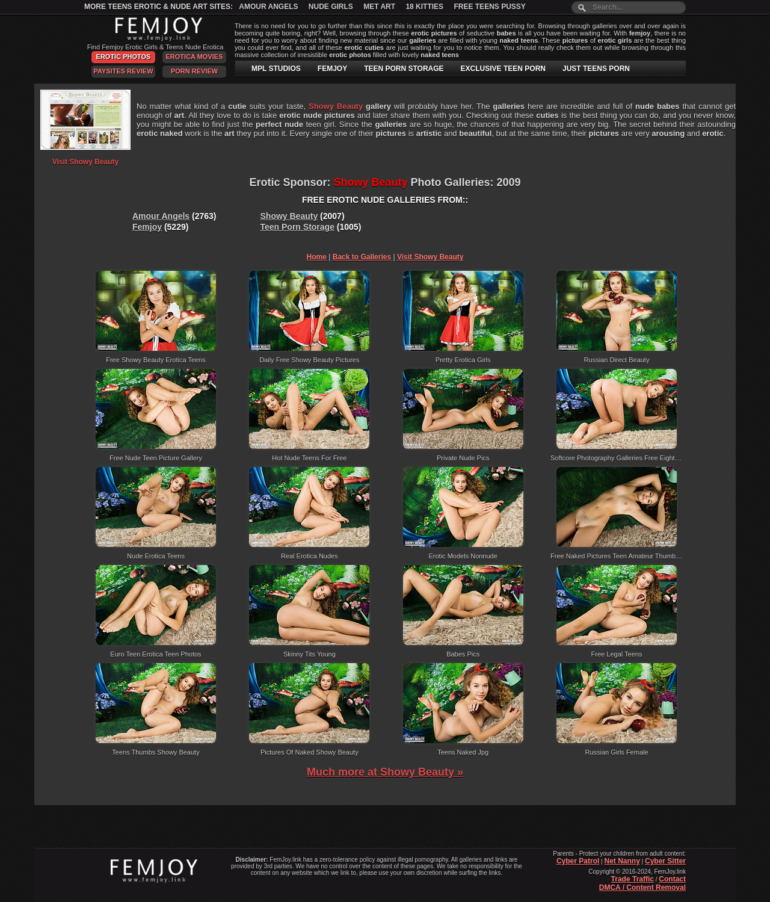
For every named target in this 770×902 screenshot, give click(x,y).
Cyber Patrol (577, 861)
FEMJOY (332, 68)
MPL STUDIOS (276, 68)
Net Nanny (621, 861)
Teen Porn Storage (297, 227)
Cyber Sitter (665, 861)
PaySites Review (123, 71)
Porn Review (194, 71)
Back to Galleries (362, 257)
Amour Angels (268, 6)
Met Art (379, 6)
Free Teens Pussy (489, 6)
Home (317, 257)
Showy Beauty (289, 216)
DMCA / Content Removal (642, 887)
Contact (672, 879)
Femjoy (147, 227)
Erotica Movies (194, 56)
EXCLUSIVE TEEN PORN (503, 68)
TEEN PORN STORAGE (403, 68)
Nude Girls (331, 6)
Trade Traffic (632, 879)
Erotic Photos (123, 56)
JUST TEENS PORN (596, 68)
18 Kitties (424, 6)
